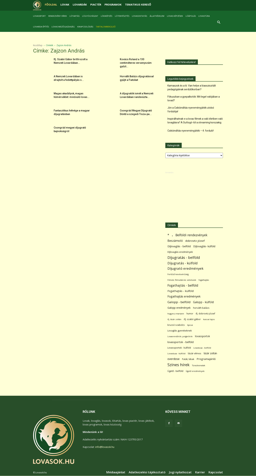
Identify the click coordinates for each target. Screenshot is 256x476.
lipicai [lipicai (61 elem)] (190, 325)
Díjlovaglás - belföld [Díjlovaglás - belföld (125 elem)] (179, 246)
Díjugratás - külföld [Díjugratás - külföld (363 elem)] (182, 263)
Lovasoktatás (139, 16)
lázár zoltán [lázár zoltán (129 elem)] (210, 353)
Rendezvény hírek (57, 16)
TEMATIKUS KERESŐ (138, 4)
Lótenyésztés (122, 16)
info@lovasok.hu (104, 447)
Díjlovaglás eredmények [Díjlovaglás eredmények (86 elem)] (180, 251)
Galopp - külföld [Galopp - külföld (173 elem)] (203, 302)
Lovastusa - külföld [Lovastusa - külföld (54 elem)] (176, 353)
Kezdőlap (37, 45)
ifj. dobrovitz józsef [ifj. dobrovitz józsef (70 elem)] (205, 313)
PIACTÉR (95, 4)
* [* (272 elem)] (168, 235)
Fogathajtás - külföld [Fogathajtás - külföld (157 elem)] (180, 291)
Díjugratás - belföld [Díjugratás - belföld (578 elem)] (183, 257)
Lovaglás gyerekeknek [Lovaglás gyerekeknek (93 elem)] (179, 330)
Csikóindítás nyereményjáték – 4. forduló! (190, 130)
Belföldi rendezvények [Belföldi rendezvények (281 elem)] (191, 235)
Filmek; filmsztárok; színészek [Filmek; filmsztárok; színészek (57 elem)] (181, 280)
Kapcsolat (215, 472)
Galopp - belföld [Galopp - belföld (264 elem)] (179, 302)
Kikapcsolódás (85, 26)
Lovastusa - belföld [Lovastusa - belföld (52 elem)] (202, 347)
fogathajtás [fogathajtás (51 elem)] (204, 280)
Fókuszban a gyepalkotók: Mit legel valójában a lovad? (193, 98)
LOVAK (64, 4)
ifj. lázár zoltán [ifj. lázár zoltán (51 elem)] (174, 319)
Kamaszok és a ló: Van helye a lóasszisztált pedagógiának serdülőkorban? (191, 87)
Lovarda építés (41, 26)
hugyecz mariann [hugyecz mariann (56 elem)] (175, 313)
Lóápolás (191, 16)
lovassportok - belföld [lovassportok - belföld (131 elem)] (180, 342)
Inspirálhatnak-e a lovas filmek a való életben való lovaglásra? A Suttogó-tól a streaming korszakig (195, 120)
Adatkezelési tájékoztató (147, 472)
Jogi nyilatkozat (180, 472)
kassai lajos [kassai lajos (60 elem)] (209, 319)
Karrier (200, 472)
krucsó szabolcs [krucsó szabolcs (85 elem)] (176, 324)
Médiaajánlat (115, 472)
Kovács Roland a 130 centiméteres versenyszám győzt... (136, 63)
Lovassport (39, 16)
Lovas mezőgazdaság (63, 26)
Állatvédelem (157, 16)
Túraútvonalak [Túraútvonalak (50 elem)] (198, 365)
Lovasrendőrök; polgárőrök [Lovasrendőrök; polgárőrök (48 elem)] (180, 336)
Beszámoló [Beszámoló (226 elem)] (175, 240)
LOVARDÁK (80, 4)
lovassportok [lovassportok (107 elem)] (202, 336)
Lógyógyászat (90, 16)
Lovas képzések (175, 16)
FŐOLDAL (51, 4)
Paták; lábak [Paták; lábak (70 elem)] (188, 359)
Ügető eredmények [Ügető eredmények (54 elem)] (195, 371)
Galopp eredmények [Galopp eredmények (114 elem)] (179, 307)
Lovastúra (204, 16)
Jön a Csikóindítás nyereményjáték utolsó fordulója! (190, 109)
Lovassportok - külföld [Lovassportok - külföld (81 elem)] (179, 347)
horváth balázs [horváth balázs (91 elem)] (201, 307)
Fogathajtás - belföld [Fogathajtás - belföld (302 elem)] (182, 285)
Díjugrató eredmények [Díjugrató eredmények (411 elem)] (185, 268)
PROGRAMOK (113, 4)
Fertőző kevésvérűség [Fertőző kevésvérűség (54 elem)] (178, 274)
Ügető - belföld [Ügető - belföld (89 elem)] (175, 371)
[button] (218, 22)
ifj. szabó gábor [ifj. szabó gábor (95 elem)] (192, 319)
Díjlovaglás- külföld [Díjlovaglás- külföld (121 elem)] (204, 246)
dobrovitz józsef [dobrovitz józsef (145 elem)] (195, 240)
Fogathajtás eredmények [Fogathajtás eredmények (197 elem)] (184, 296)
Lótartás (74, 16)
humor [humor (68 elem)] (189, 313)
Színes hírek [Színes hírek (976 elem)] (178, 365)
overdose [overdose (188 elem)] (173, 359)
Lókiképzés (106, 16)
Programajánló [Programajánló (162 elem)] (206, 359)
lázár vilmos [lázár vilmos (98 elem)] (194, 353)
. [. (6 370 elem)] (172, 234)
